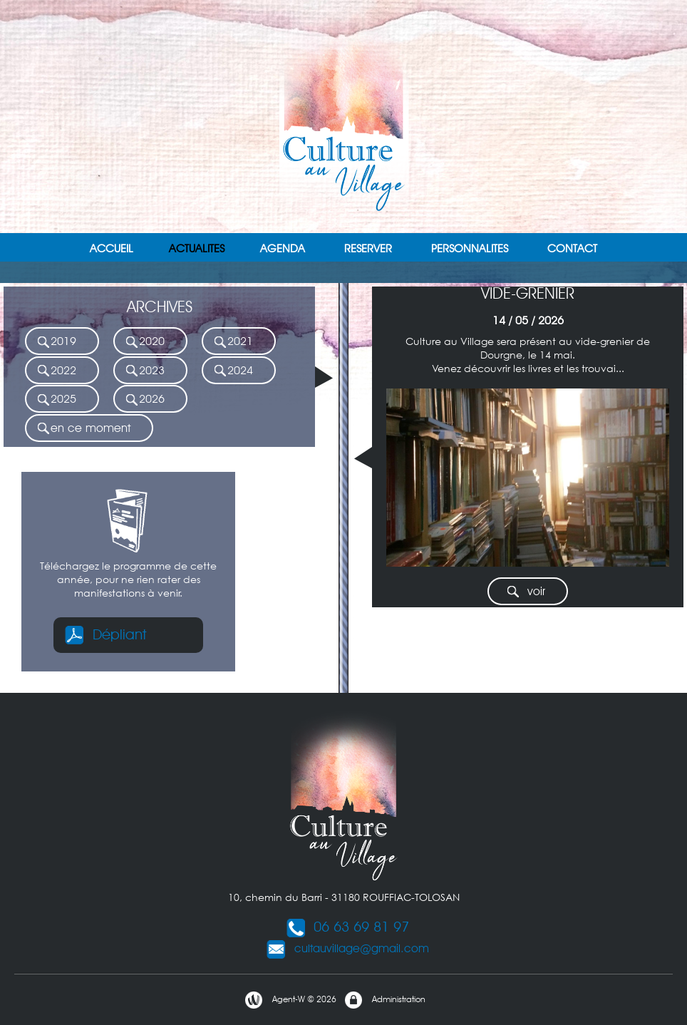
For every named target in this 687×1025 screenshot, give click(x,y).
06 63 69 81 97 (347, 926)
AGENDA (282, 248)
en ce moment (83, 428)
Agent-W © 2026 (290, 1000)
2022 (56, 371)
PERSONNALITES (469, 248)
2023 (145, 371)
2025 (56, 399)
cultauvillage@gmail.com (347, 948)
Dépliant (105, 634)
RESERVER (368, 248)
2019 (56, 341)
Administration (384, 1000)
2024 (233, 371)
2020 (145, 341)
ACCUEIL (111, 248)
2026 (145, 399)
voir (525, 591)
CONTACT (572, 248)
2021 (233, 341)
